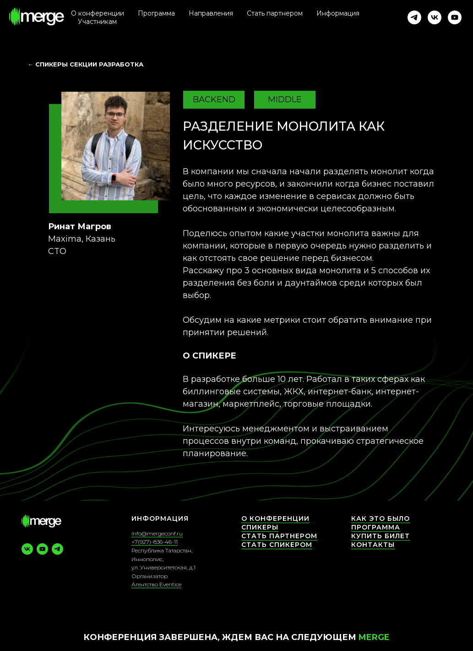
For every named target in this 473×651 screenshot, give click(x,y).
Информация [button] (337, 13)
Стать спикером (276, 545)
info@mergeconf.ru (157, 533)
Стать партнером (275, 13)
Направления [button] (211, 13)
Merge (374, 637)
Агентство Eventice (156, 584)
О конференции (97, 13)
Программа (375, 527)
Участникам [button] (97, 21)
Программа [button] (156, 13)
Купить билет (380, 536)
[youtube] (455, 17)
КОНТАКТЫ (373, 545)
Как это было (380, 518)
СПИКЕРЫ (259, 527)
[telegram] (414, 17)
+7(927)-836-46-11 (154, 541)
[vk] (434, 17)
